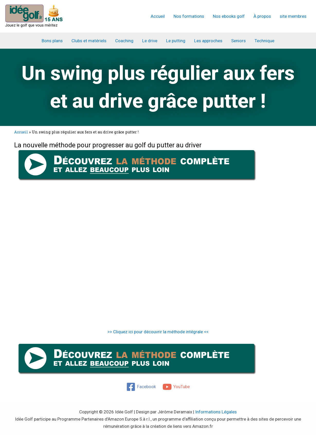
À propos (262, 16)
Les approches (208, 40)
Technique (264, 40)
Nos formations (189, 16)
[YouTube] (176, 386)
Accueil (158, 16)
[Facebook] (141, 386)
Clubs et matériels (88, 40)
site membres (293, 16)
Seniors (238, 40)
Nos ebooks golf (229, 16)
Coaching (124, 40)
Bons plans (52, 40)
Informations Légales (216, 411)
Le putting (175, 40)
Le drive (149, 40)
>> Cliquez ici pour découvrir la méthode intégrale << (158, 331)
